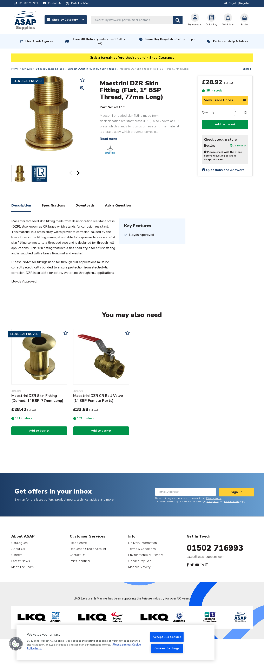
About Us (18, 549)
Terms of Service (231, 501)
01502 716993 (215, 548)
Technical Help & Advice (230, 41)
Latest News (20, 561)
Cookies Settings (167, 648)
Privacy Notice (213, 498)
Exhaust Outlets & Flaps (49, 68)
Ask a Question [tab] (118, 205)
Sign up (237, 492)
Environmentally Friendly (145, 555)
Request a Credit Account (88, 549)
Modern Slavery (139, 567)
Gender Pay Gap (139, 561)
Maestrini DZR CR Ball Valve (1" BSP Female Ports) (98, 398)
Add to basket (225, 124)
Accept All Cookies (167, 637)
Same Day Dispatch (170, 39)
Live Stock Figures (39, 41)
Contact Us (77, 555)
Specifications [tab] (53, 205)
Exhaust (27, 68)
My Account (195, 19)
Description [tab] (21, 205)
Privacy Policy (212, 501)
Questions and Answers (223, 170)
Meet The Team (22, 567)
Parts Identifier (80, 561)
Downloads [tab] (85, 205)
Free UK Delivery (100, 41)
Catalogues (19, 543)
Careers (16, 555)
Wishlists (228, 19)
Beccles (210, 146)
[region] (115, 642)
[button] (15, 643)
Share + (247, 68)
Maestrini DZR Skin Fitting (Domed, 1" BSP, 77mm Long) (37, 398)
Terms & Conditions (142, 549)
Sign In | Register (237, 3)
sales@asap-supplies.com (205, 556)
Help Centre (78, 543)
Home (14, 68)
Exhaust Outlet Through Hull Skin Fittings (92, 68)
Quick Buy (211, 19)
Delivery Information (142, 543)
